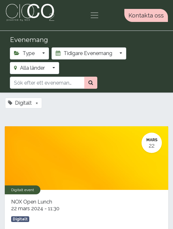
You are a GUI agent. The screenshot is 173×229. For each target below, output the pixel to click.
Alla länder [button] (30, 68)
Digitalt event (22, 190)
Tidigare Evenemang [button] (85, 53)
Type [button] (25, 53)
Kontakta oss (146, 15)
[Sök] (90, 83)
